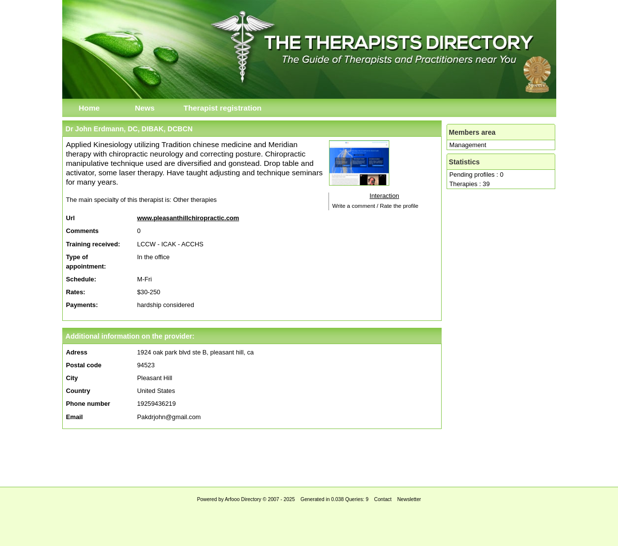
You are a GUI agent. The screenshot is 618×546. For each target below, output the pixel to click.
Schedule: (81, 279)
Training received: (93, 244)
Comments (82, 230)
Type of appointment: (86, 261)
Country (78, 390)
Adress (76, 352)
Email (74, 417)
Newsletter (409, 499)
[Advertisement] (309, 455)
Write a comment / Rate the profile (375, 206)
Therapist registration (223, 108)
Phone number (88, 403)
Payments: (82, 305)
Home (89, 108)
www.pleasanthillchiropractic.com (188, 218)
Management (468, 145)
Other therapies (194, 199)
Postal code (84, 365)
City (72, 378)
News (145, 108)
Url (70, 218)
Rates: (75, 292)
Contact (382, 499)
